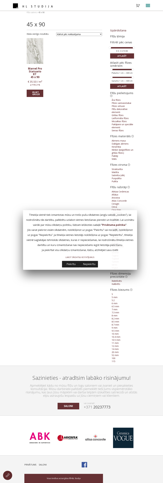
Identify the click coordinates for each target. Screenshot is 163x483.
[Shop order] (79, 34)
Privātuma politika (113, 225)
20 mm (115, 352)
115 (113, 361)
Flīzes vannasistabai (121, 103)
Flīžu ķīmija (117, 36)
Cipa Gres (116, 209)
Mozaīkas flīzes (119, 121)
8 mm (114, 315)
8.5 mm (115, 321)
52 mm (115, 355)
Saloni (43, 464)
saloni (68, 406)
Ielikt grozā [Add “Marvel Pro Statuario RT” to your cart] (36, 93)
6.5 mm (115, 306)
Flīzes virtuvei (118, 106)
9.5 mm (115, 330)
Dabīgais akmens (120, 143)
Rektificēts (117, 280)
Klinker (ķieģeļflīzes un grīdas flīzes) (122, 151)
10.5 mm (116, 339)
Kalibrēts (116, 284)
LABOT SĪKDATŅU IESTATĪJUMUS (80, 257)
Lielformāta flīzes (120, 118)
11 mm (115, 343)
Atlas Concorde (119, 200)
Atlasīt (122, 55)
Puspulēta (116, 178)
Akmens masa (119, 140)
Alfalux (115, 194)
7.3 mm (115, 312)
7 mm (114, 309)
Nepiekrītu (89, 264)
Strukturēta (117, 169)
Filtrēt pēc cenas (121, 42)
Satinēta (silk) (118, 175)
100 (113, 358)
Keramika (116, 146)
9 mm (114, 327)
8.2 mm (115, 318)
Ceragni (115, 203)
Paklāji (115, 155)
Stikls (114, 158)
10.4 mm (116, 336)
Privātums (30, 464)
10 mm (115, 333)
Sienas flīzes (118, 130)
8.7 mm (115, 324)
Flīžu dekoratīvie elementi (120, 111)
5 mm (114, 297)
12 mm (115, 346)
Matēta (115, 172)
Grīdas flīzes (118, 115)
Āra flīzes (116, 99)
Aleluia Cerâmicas (120, 191)
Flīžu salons (32, 12)
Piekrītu (71, 264)
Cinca (114, 206)
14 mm (115, 349)
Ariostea (116, 197)
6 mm (114, 303)
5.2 (113, 300)
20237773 (97, 407)
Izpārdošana (118, 30)
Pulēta (115, 181)
